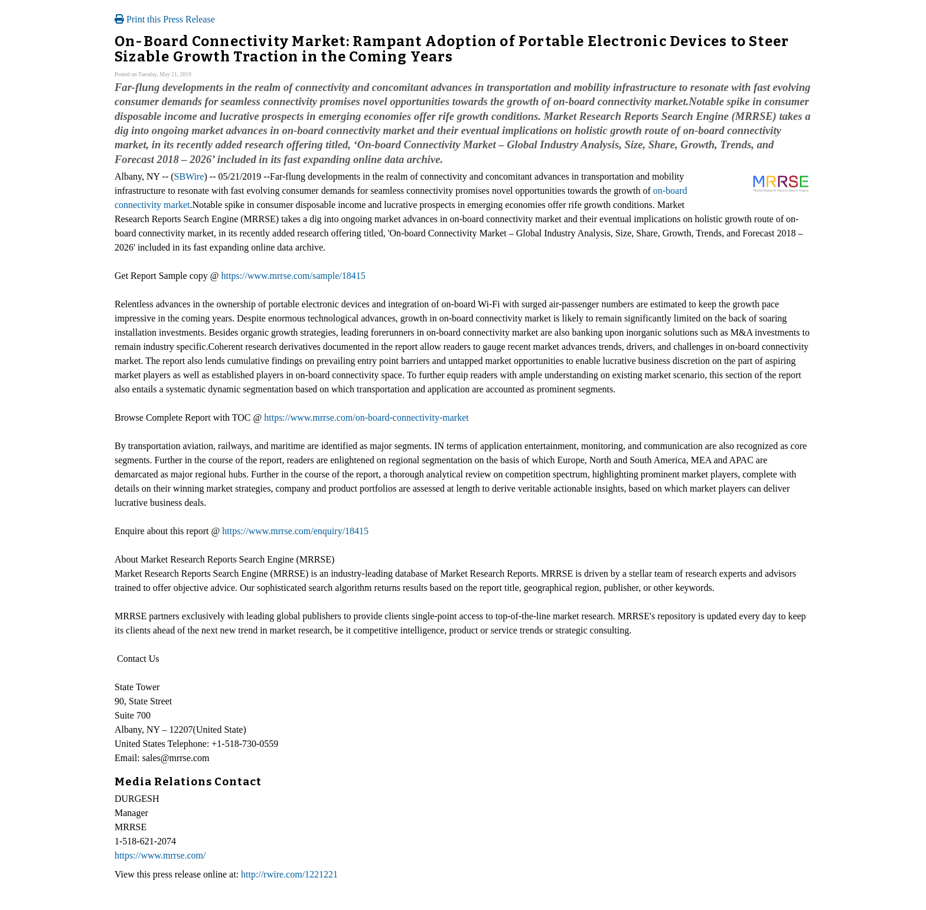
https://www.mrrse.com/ (160, 855)
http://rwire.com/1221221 (289, 874)
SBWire (189, 176)
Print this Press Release (165, 19)
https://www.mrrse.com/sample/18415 (293, 276)
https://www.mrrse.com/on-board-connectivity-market (366, 417)
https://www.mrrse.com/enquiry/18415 (295, 531)
